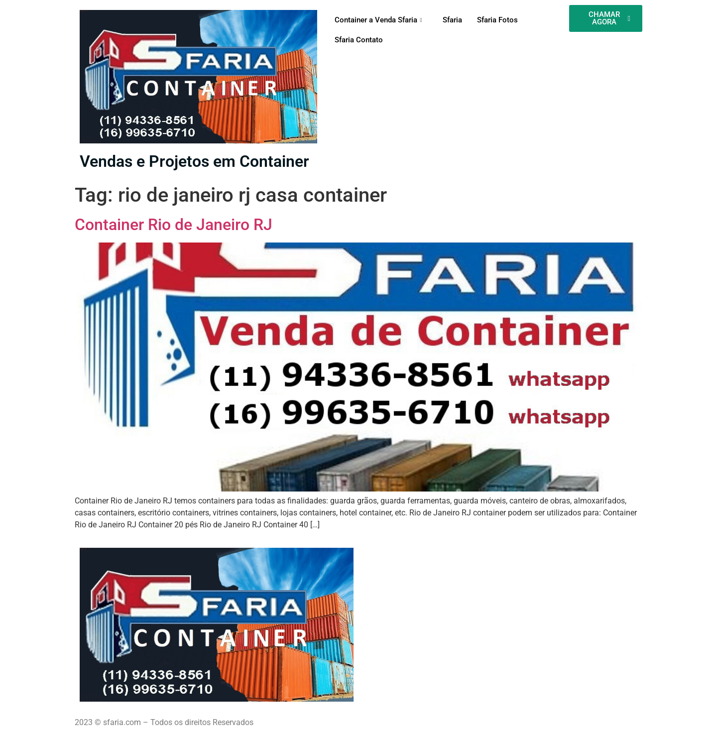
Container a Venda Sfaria (380, 19)
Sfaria (452, 19)
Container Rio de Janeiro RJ (173, 224)
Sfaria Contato (359, 39)
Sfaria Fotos (497, 19)
